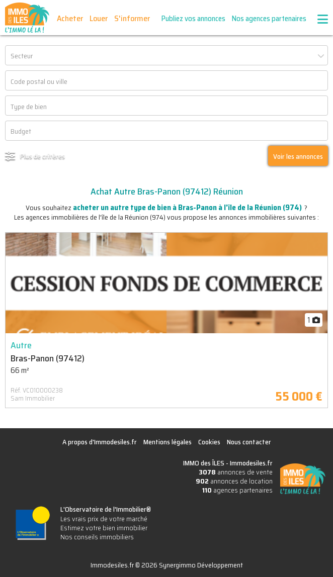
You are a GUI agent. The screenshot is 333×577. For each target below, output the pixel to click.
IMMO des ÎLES (27, 17)
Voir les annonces (298, 156)
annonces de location (234, 481)
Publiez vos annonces (193, 19)
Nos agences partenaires (269, 19)
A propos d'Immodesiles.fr (99, 441)
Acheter (70, 18)
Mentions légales (167, 441)
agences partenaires (237, 490)
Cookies (209, 441)
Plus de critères (42, 155)
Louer (99, 18)
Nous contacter (249, 441)
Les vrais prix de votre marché (103, 518)
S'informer (132, 18)
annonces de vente (236, 471)
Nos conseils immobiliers (97, 536)
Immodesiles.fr (251, 462)
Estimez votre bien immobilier (103, 527)
